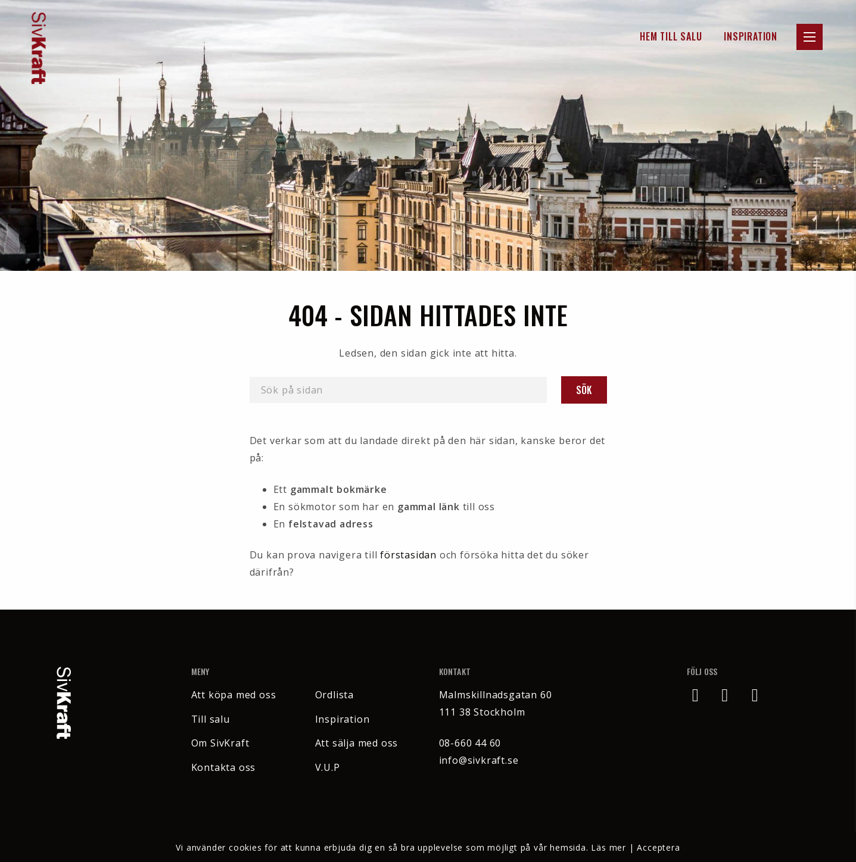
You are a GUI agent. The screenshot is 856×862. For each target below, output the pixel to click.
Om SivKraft (220, 742)
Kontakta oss (223, 767)
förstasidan (408, 554)
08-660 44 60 (470, 742)
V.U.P (327, 767)
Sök (584, 390)
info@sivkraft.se (479, 760)
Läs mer (608, 847)
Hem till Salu (671, 36)
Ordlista (334, 694)
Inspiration (750, 36)
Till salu (210, 719)
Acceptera (658, 847)
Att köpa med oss (233, 694)
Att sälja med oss (357, 742)
